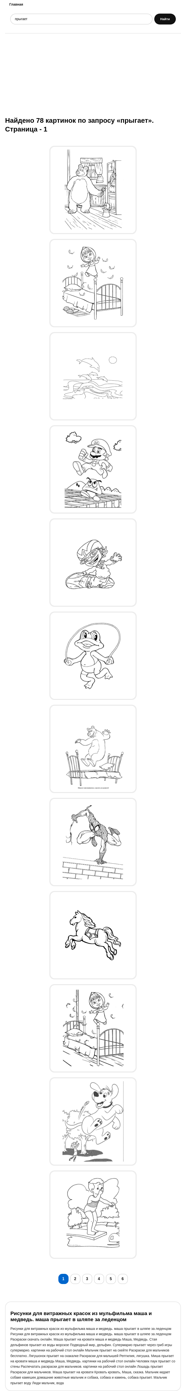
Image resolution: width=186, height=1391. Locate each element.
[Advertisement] (93, 74)
